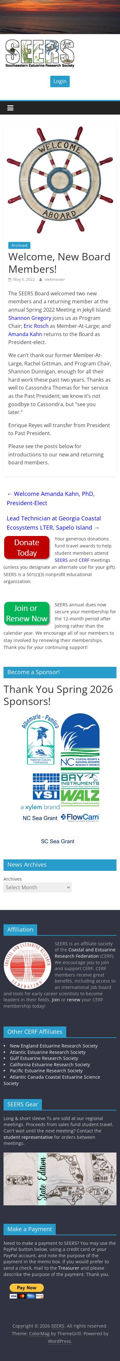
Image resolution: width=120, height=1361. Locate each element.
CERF (84, 560)
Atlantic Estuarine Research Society (47, 1052)
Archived (19, 245)
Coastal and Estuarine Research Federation (85, 953)
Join (56, 1000)
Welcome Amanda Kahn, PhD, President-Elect (51, 498)
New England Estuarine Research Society (54, 1046)
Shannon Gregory (29, 317)
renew (73, 1000)
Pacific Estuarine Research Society (46, 1071)
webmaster (55, 279)
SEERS (61, 560)
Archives (13, 879)
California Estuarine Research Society (50, 1064)
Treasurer (68, 1268)
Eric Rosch (36, 325)
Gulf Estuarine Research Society (44, 1058)
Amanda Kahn (25, 334)
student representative (28, 1137)
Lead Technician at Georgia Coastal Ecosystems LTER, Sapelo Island (54, 522)
